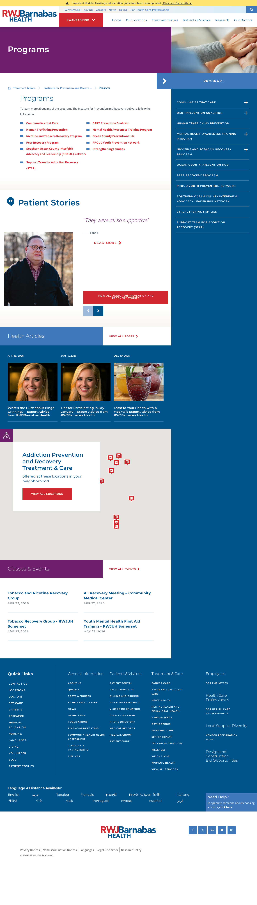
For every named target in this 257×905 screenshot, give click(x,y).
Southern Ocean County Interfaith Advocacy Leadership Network (207, 199)
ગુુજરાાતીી (111, 794)
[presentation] (125, 233)
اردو (180, 801)
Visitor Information (125, 709)
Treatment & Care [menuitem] (165, 20)
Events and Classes (82, 702)
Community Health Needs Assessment (86, 736)
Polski (69, 801)
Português (101, 801)
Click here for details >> (177, 3)
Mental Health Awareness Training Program (122, 129)
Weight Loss (161, 756)
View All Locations (47, 493)
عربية (35, 794)
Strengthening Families (109, 149)
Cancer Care (161, 683)
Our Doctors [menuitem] (243, 20)
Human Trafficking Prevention (47, 129)
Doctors (16, 696)
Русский (126, 801)
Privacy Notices (30, 850)
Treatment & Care (24, 87)
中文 (39, 801)
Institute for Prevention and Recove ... (67, 87)
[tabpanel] (38, 269)
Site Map (74, 756)
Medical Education (17, 725)
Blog (13, 759)
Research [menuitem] (222, 20)
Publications (78, 722)
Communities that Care (42, 123)
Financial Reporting (83, 728)
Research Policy (131, 850)
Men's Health (161, 700)
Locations (17, 690)
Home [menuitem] (116, 20)
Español (155, 801)
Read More (105, 243)
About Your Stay (122, 689)
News (112, 9)
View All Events (122, 569)
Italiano (183, 794)
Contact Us (18, 683)
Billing (123, 9)
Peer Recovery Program (42, 142)
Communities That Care (196, 102)
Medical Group (121, 734)
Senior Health (162, 737)
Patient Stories (21, 766)
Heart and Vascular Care (167, 691)
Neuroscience (162, 717)
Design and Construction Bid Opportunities (222, 756)
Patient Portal (121, 683)
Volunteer (17, 753)
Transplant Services (167, 743)
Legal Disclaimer (107, 850)
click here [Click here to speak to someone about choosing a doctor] (225, 807)
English (14, 794)
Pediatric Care (163, 730)
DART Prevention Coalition (111, 123)
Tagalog (62, 794)
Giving (88, 9)
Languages (17, 740)
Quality (73, 689)
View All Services (165, 769)
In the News (77, 715)
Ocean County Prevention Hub (113, 136)
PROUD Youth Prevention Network (116, 142)
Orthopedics (161, 724)
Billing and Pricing (124, 696)
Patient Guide (120, 741)
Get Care (16, 703)
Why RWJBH (73, 9)
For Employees (217, 683)
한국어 (12, 801)
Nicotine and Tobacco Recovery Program (54, 136)
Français (87, 794)
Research (16, 716)
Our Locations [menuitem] (136, 20)
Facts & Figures (79, 696)
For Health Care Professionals (149, 9)
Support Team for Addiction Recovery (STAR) (201, 225)
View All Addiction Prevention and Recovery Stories (125, 297)
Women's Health (164, 762)
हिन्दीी (156, 794)
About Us (74, 683)
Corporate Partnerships (78, 747)
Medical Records (122, 728)
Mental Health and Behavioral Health (166, 708)
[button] (251, 9)
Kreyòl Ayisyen (140, 794)
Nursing (15, 733)
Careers (101, 9)
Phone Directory (122, 722)
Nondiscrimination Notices (60, 850)
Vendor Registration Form (221, 737)
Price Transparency (125, 702)
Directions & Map (122, 715)
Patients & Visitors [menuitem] (196, 20)
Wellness (159, 750)
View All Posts (121, 336)
